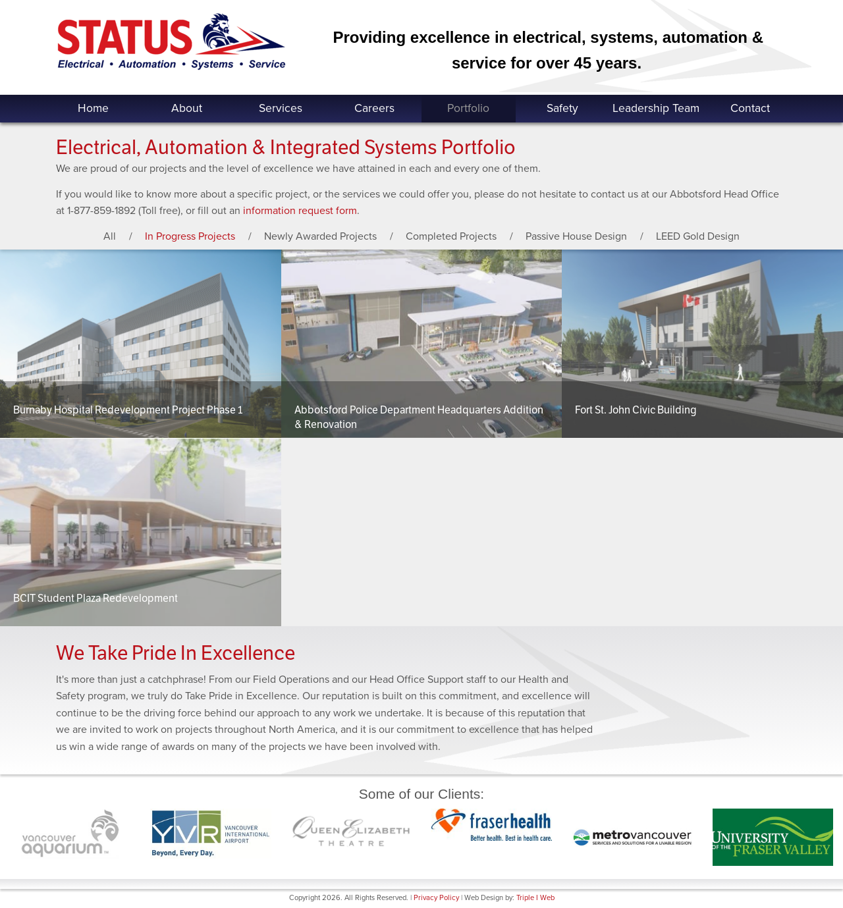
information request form (300, 210)
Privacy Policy (436, 898)
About (186, 108)
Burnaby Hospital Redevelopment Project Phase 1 (127, 410)
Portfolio (468, 108)
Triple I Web (535, 898)
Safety (562, 108)
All (109, 236)
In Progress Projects (190, 236)
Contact (750, 108)
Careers (374, 108)
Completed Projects (451, 236)
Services (280, 108)
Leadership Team (655, 108)
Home (93, 108)
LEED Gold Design (698, 236)
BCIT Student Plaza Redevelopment (95, 598)
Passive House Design (576, 236)
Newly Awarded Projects (320, 236)
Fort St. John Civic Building (636, 410)
